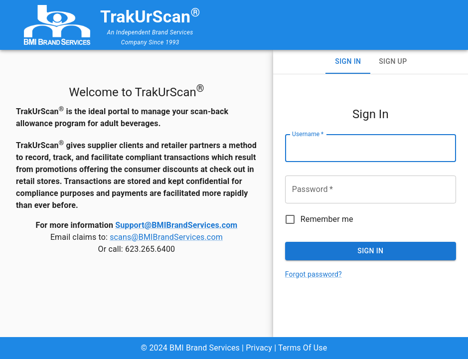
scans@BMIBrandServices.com (166, 237)
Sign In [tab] (348, 61)
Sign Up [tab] (393, 61)
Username (307, 134)
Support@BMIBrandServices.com (176, 225)
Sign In (370, 251)
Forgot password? (313, 274)
